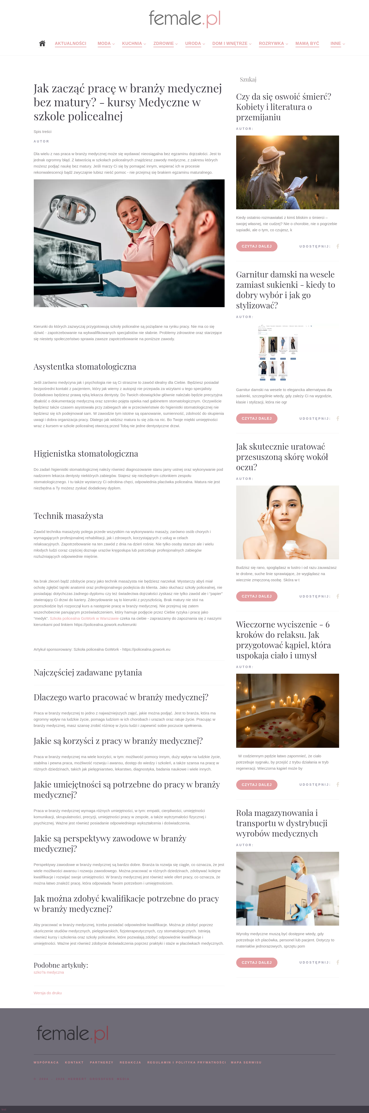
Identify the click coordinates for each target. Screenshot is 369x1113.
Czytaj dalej (257, 246)
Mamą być (307, 43)
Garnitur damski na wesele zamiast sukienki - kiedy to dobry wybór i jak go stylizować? (285, 289)
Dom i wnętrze (230, 43)
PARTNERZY (102, 1062)
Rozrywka (271, 43)
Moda (104, 43)
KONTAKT (74, 1062)
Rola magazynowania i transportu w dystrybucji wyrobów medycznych (282, 823)
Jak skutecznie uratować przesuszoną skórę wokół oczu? (282, 456)
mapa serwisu (246, 1062)
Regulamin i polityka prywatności (186, 1062)
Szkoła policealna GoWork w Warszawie (84, 618)
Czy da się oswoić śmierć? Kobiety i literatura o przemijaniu (283, 106)
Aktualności (70, 43)
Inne (336, 43)
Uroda (193, 43)
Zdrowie (163, 43)
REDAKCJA (131, 1062)
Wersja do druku (48, 993)
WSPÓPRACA (46, 1062)
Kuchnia (132, 43)
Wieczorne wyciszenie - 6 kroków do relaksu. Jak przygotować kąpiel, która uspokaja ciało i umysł (283, 639)
